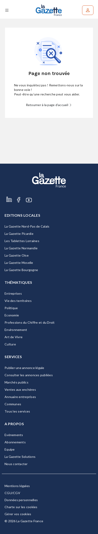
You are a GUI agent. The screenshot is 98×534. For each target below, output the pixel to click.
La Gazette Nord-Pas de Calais (27, 226)
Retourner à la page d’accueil (49, 105)
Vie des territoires (18, 301)
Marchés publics (16, 382)
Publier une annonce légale (24, 368)
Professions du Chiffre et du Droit (30, 322)
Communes (13, 404)
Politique (11, 308)
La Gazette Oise (17, 255)
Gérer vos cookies (18, 514)
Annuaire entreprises (20, 397)
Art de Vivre (14, 337)
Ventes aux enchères (20, 389)
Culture (10, 344)
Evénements (14, 435)
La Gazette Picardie (19, 233)
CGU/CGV (12, 493)
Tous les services (17, 411)
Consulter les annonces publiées (29, 375)
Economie (12, 315)
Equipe (10, 449)
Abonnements (15, 442)
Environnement (16, 330)
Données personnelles (21, 500)
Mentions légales (17, 486)
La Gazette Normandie (21, 248)
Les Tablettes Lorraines (22, 241)
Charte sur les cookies (21, 507)
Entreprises (13, 293)
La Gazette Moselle (19, 263)
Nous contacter (16, 464)
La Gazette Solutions (20, 457)
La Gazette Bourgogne (21, 270)
